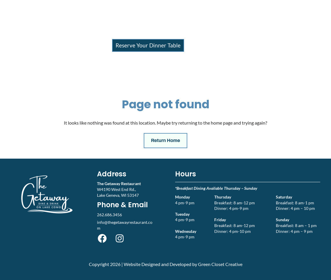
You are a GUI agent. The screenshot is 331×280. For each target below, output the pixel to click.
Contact (248, 33)
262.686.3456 (109, 214)
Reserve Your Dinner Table (148, 45)
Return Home (165, 140)
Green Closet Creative (220, 264)
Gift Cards (220, 33)
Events (154, 33)
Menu (125, 33)
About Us (187, 33)
